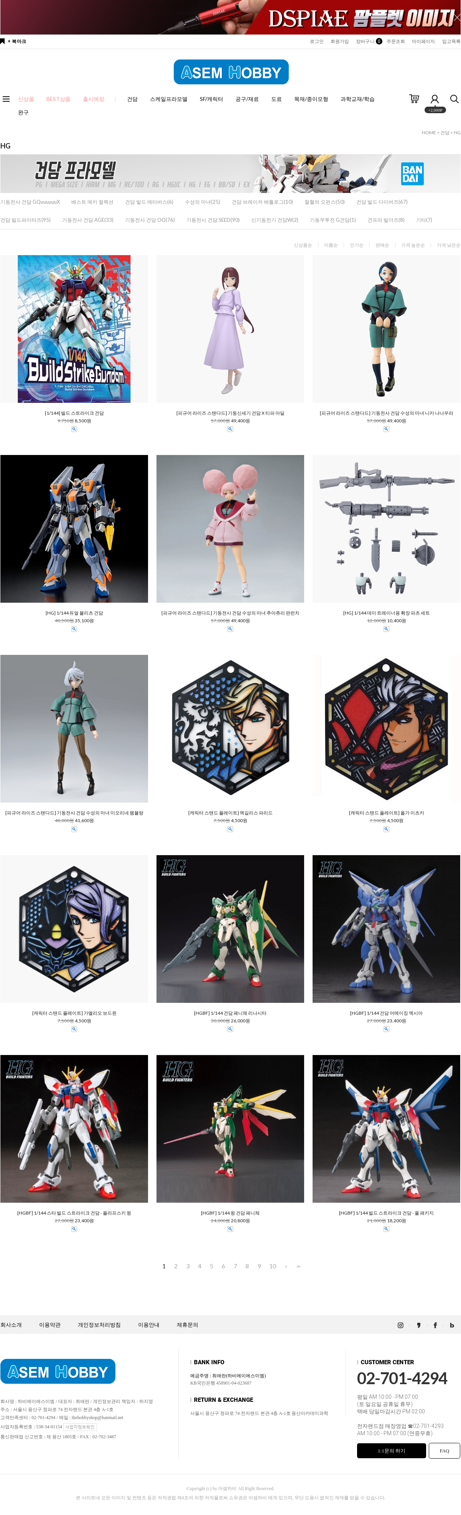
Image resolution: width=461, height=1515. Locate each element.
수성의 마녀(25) (202, 202)
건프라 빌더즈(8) (386, 220)
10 (272, 1266)
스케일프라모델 (169, 99)
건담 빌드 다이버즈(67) (382, 202)
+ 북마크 (17, 41)
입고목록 (451, 41)
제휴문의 (187, 1325)
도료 (276, 99)
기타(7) (424, 220)
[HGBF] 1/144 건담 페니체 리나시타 (230, 1013)
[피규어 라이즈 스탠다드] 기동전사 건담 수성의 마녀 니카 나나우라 (386, 413)
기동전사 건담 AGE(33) (88, 220)
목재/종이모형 (311, 99)
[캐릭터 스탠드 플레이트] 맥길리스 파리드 (230, 813)
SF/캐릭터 (211, 99)
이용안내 (149, 1325)
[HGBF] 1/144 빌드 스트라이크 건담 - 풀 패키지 (386, 1213)
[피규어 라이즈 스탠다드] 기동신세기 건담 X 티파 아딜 (230, 413)
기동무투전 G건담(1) (333, 220)
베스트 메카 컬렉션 (92, 202)
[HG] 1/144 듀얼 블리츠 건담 (74, 613)
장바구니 (367, 41)
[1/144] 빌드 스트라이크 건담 (74, 413)
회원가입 (340, 41)
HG (457, 132)
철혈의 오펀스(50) (325, 202)
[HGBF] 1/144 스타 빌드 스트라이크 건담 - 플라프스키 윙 (74, 1213)
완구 (23, 112)
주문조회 (396, 41)
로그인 (317, 41)
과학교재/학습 (358, 99)
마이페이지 (423, 41)
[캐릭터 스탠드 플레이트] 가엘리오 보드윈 (74, 1013)
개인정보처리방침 (99, 1325)
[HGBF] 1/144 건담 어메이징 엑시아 (386, 1013)
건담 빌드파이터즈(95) (25, 220)
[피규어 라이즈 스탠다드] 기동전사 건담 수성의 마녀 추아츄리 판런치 (230, 613)
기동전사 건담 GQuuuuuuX (30, 202)
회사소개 (11, 1325)
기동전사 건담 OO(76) (150, 220)
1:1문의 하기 (391, 1451)
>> (297, 1266)
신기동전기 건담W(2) (274, 220)
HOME (429, 132)
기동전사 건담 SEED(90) (213, 220)
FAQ (444, 1451)
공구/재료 (247, 99)
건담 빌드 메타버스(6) (149, 202)
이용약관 (50, 1325)
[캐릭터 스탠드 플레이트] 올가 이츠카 (386, 813)
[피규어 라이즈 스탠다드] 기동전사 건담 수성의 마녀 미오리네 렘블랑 (74, 813)
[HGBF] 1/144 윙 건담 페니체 (230, 1213)
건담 (132, 99)
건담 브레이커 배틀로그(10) (262, 202)
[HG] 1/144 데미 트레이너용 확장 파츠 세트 (386, 613)
